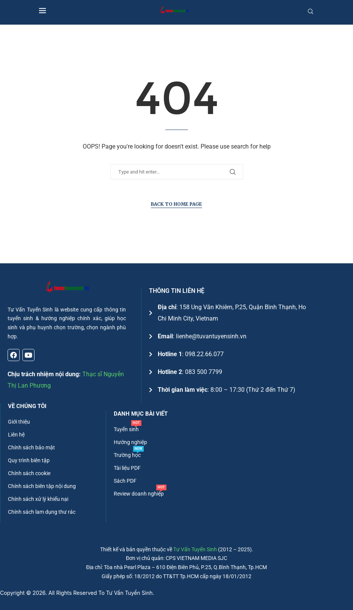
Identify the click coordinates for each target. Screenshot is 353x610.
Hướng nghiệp (130, 442)
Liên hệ (16, 434)
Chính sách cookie (29, 473)
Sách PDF (125, 480)
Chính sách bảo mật (31, 447)
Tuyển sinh (126, 429)
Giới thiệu (19, 421)
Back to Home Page (176, 204)
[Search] (310, 11)
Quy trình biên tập (29, 460)
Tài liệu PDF (127, 468)
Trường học (127, 455)
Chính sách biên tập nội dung (42, 486)
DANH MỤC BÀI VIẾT (141, 414)
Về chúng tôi (27, 406)
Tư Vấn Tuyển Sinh (195, 549)
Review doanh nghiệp (139, 493)
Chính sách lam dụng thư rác (41, 512)
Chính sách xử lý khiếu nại (38, 499)
